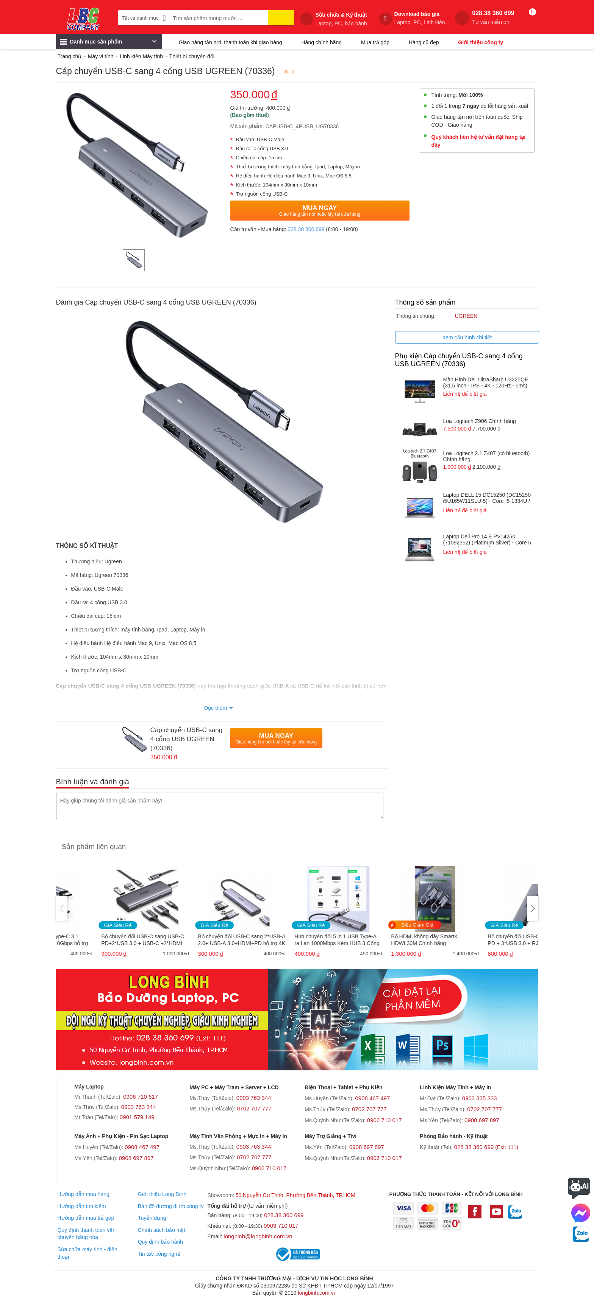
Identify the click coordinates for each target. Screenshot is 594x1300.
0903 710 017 (281, 1225)
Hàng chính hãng (321, 42)
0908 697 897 (481, 1120)
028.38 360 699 (493, 17)
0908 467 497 (372, 1098)
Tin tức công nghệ (159, 1254)
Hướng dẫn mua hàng (83, 1194)
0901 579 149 (137, 1117)
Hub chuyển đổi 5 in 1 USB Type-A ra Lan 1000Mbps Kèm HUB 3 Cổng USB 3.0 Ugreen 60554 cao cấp (392, 940)
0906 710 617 (140, 1096)
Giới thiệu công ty (480, 42)
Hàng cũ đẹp (424, 42)
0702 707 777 (254, 1108)
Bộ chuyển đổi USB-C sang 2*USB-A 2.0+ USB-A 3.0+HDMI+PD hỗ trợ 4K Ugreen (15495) (297, 940)
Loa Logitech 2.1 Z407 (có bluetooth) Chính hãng (486, 456)
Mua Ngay (320, 210)
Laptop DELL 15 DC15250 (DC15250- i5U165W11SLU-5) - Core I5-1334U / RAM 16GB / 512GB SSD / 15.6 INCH (488, 498)
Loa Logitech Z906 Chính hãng (479, 421)
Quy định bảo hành (160, 1242)
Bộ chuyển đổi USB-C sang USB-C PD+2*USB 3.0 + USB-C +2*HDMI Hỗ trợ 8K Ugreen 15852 (198, 940)
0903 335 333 (479, 1098)
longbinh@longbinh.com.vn (258, 1236)
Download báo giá (422, 18)
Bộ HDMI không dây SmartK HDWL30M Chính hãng (480, 939)
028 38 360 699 (486, 1147)
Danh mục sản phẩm (108, 43)
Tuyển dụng (152, 1218)
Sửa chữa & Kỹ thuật (343, 19)
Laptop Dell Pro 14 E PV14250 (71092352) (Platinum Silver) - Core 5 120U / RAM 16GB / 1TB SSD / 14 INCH (487, 540)
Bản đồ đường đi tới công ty (171, 1206)
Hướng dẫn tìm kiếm (81, 1206)
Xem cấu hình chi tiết (467, 337)
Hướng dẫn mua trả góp (85, 1218)
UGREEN (466, 316)
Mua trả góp (375, 42)
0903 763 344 (138, 1107)
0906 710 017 (384, 1120)
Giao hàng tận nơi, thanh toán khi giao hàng (230, 42)
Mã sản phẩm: (247, 126)
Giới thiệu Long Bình (162, 1194)
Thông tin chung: (416, 316)
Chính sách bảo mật (162, 1230)
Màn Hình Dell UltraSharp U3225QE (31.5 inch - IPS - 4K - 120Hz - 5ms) (485, 382)
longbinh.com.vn (317, 1293)
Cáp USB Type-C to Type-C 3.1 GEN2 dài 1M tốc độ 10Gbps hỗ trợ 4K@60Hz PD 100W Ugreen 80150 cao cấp (102, 940)
